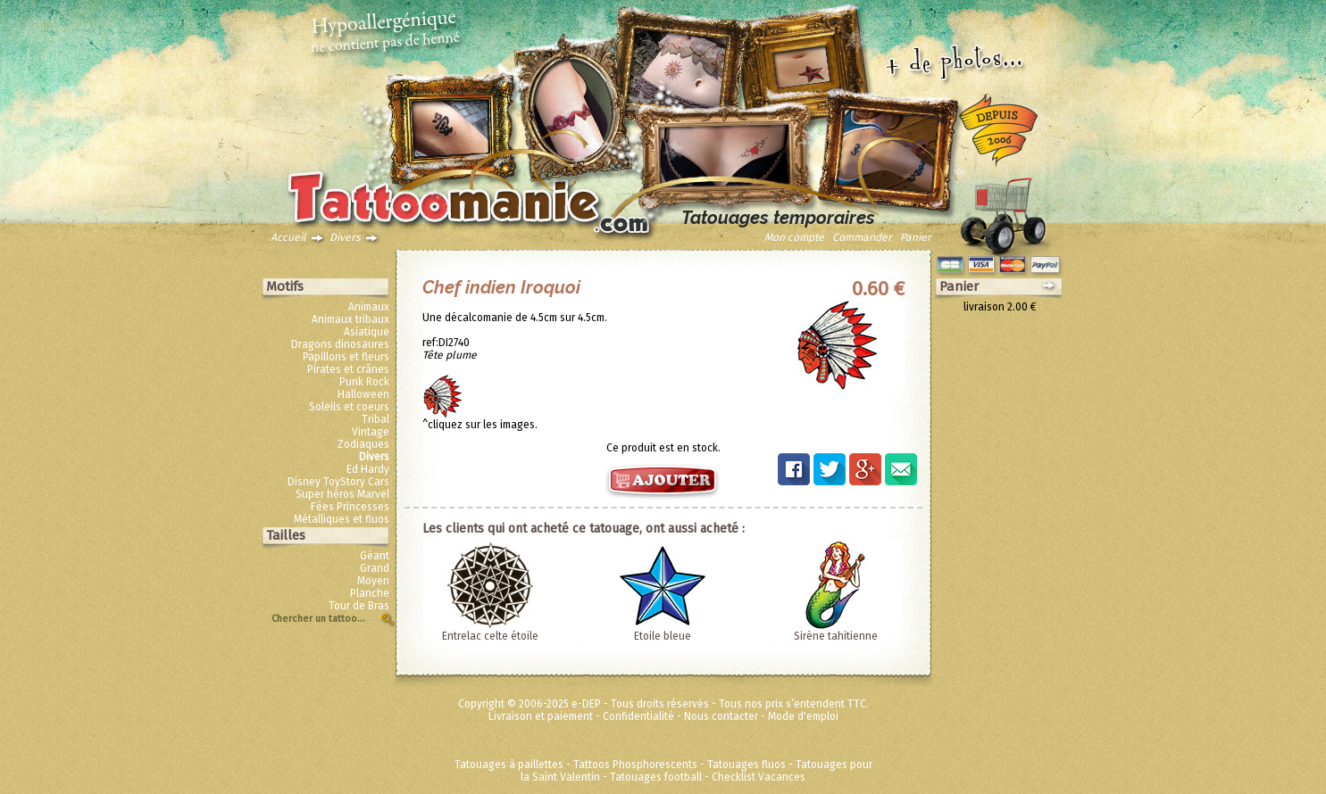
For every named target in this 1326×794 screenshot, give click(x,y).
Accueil (288, 237)
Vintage (370, 432)
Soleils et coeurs (349, 407)
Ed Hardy (367, 469)
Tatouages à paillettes (509, 764)
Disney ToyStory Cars (338, 482)
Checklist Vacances (758, 777)
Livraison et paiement (540, 716)
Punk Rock (364, 382)
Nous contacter (721, 716)
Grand (374, 568)
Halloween (363, 394)
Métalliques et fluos (341, 519)
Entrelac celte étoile (490, 636)
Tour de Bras (359, 606)
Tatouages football (656, 777)
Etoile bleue (662, 636)
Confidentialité (638, 716)
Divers (345, 237)
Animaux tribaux (350, 319)
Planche (369, 593)
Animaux (368, 307)
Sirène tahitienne (836, 636)
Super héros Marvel (342, 494)
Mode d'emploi (803, 716)
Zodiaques (363, 444)
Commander (862, 237)
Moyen (373, 581)
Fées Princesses (350, 506)
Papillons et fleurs (346, 357)
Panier (915, 237)
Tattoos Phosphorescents (635, 764)
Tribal (375, 419)
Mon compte (794, 237)
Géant (374, 556)
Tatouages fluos (746, 764)
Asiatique (366, 332)
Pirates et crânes (348, 369)
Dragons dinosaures (340, 344)
